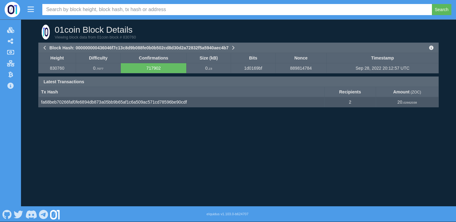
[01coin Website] (55, 214)
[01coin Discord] (31, 214)
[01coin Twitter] (18, 214)
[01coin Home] (12, 9)
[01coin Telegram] (44, 214)
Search (441, 9)
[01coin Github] (7, 214)
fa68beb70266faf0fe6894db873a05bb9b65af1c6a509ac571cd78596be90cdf (114, 102)
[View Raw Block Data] (431, 47)
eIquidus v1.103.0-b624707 (228, 214)
